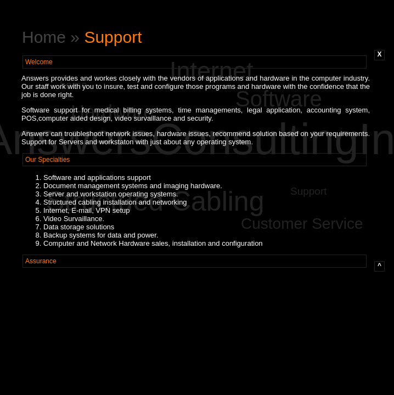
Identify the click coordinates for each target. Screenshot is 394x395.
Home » (53, 37)
